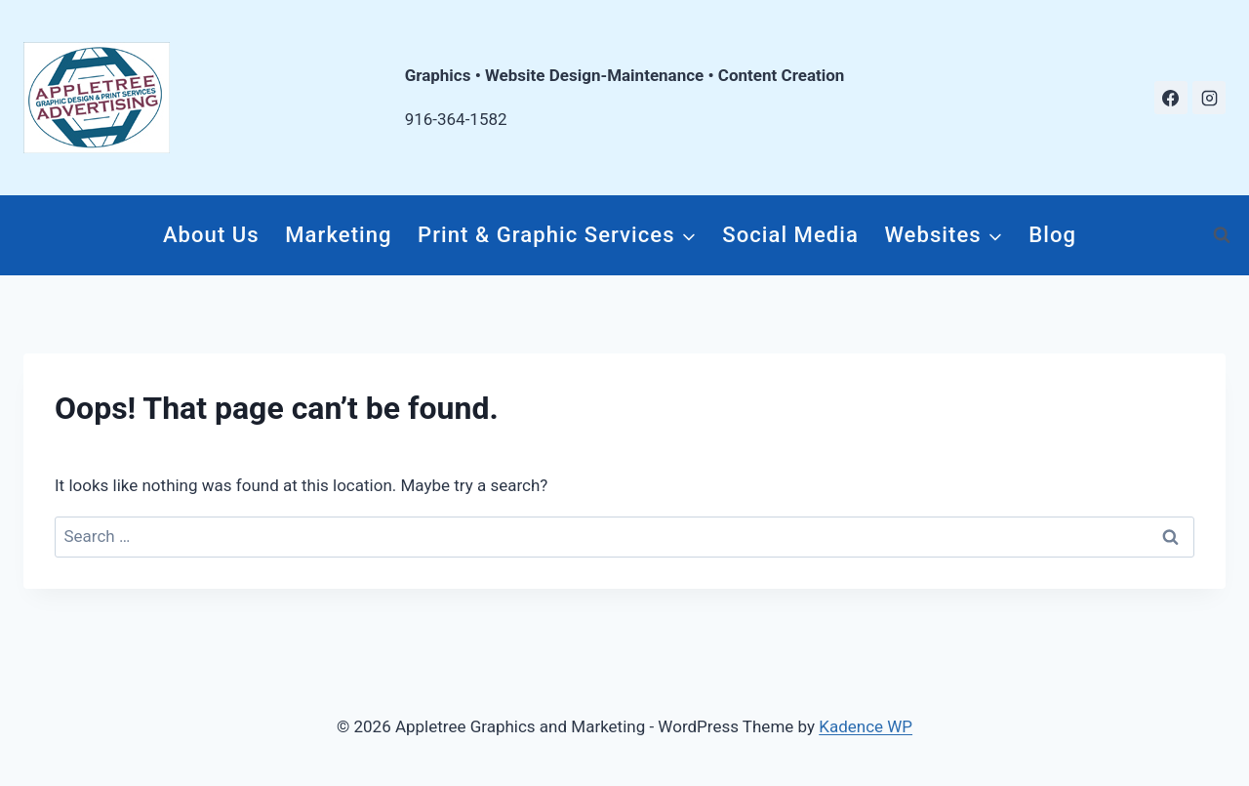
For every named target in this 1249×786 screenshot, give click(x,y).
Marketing (338, 234)
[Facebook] (1171, 97)
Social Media (790, 234)
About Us (211, 234)
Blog (1052, 234)
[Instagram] (1209, 97)
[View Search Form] (1221, 235)
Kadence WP (865, 726)
